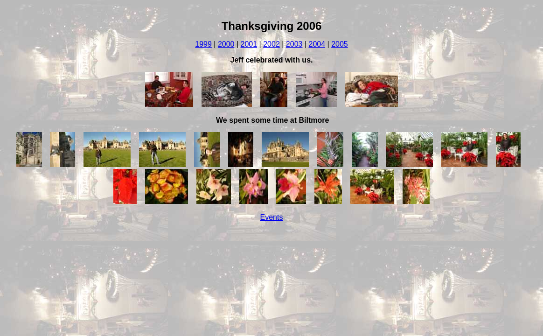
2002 (271, 44)
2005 (339, 44)
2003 (294, 44)
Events (271, 217)
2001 (249, 44)
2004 (316, 44)
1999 (203, 44)
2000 (226, 44)
